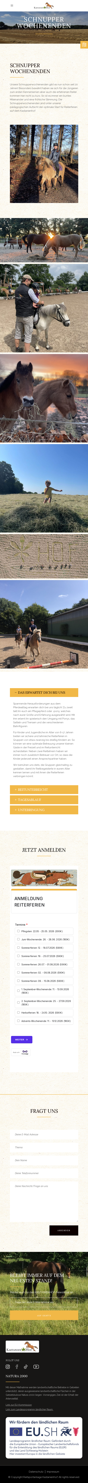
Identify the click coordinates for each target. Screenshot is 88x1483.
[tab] (44, 692)
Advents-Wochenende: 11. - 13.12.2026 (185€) (46, 1021)
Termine (21, 924)
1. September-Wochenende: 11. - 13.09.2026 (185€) (45, 991)
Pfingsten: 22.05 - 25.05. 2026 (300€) (42, 931)
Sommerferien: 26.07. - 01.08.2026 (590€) (44, 964)
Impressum (53, 1471)
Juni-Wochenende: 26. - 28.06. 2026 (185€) (45, 939)
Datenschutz (36, 1471)
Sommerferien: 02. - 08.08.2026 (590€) (43, 972)
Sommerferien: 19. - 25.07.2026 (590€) (42, 956)
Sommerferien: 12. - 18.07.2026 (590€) (42, 947)
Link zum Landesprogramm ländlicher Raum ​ (29, 1409)
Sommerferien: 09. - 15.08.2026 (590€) (42, 981)
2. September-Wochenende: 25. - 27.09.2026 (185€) (46, 1003)
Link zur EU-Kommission (19, 1405)
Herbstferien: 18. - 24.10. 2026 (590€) (42, 1012)
